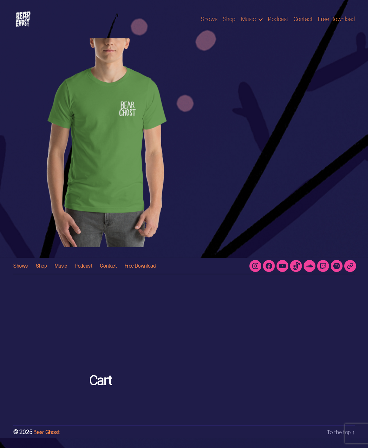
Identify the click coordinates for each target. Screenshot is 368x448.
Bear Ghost (47, 441)
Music (248, 23)
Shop (229, 23)
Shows (209, 23)
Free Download (336, 23)
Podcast (278, 23)
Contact (303, 23)
